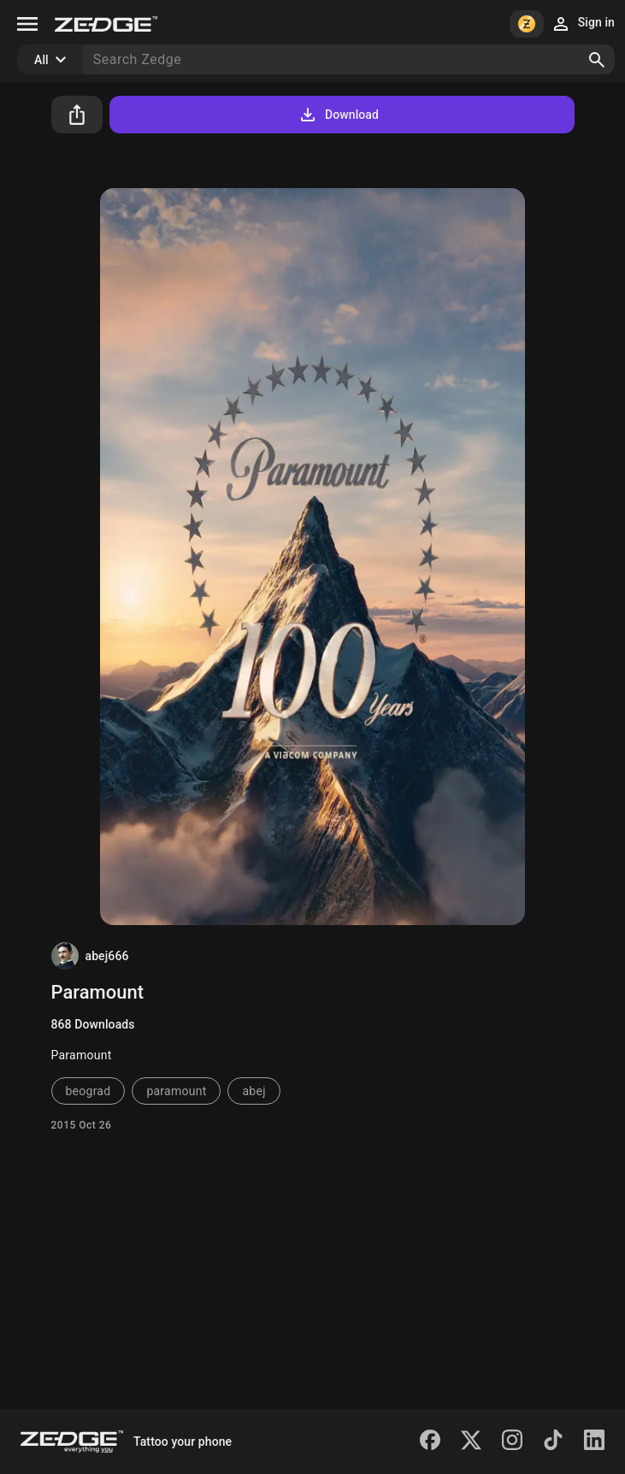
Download (338, 114)
